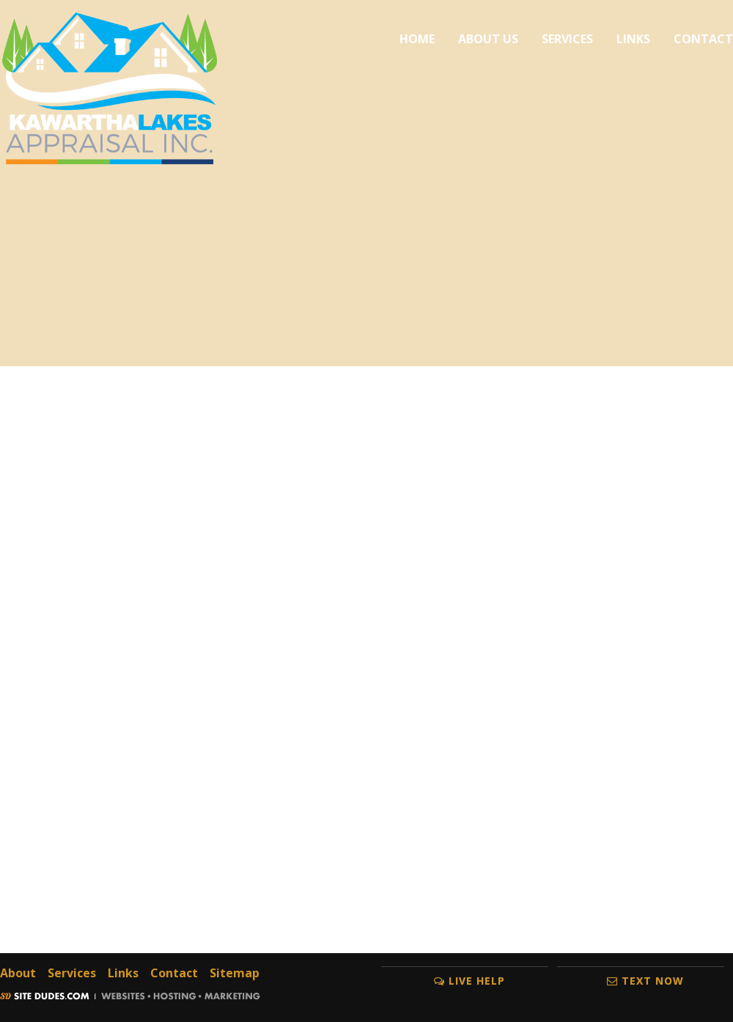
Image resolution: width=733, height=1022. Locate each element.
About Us (488, 39)
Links (633, 39)
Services (567, 39)
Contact (703, 39)
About (18, 973)
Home (417, 39)
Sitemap (234, 973)
